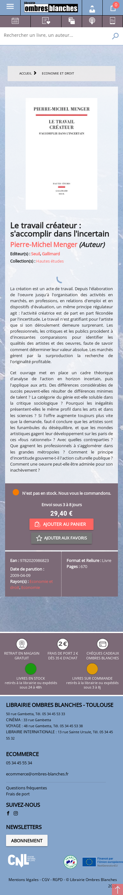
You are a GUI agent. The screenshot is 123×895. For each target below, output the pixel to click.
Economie (30, 587)
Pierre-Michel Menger (43, 244)
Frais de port (18, 794)
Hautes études (50, 261)
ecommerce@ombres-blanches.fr (37, 774)
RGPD (58, 879)
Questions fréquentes (26, 788)
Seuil (35, 254)
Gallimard (51, 254)
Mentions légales (24, 879)
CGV (45, 879)
